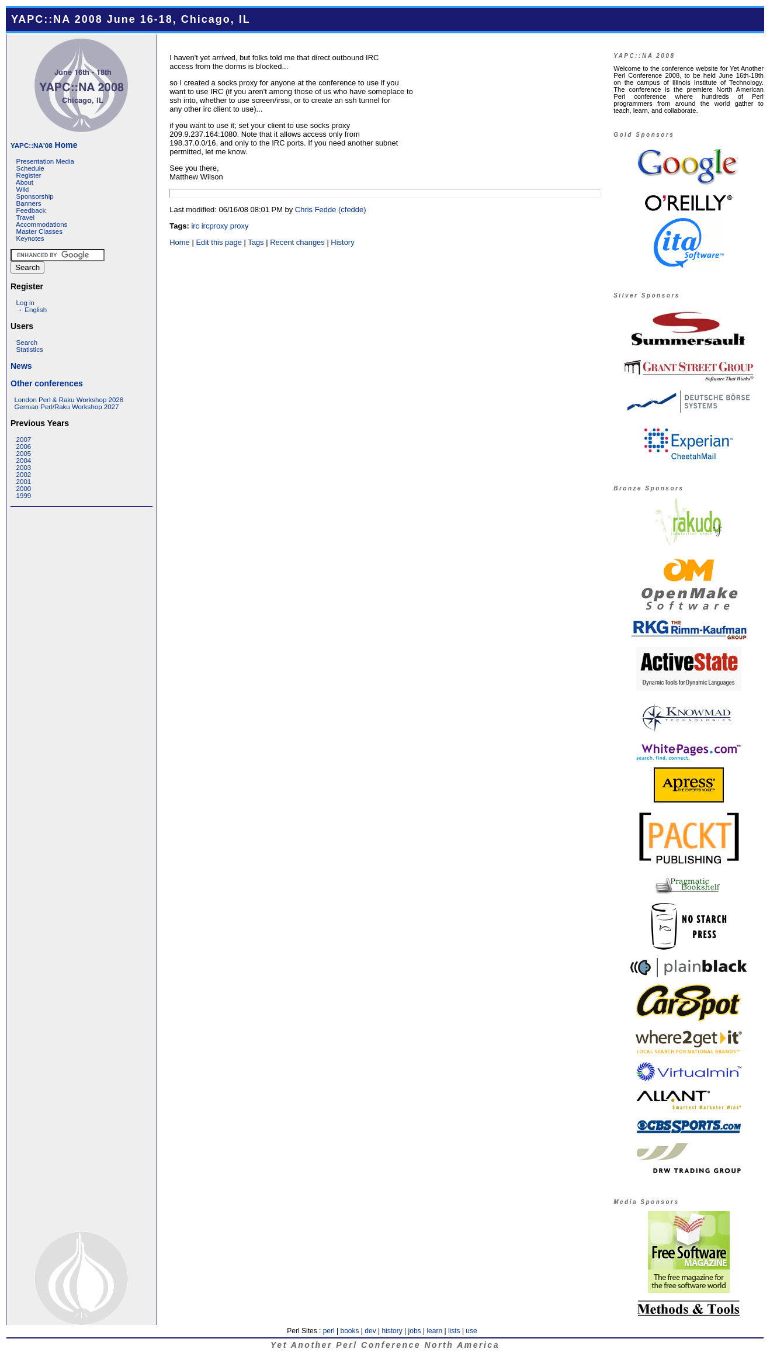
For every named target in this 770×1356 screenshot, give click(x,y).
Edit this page (219, 242)
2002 (24, 474)
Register (28, 175)
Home (44, 145)
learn (434, 1331)
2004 (24, 460)
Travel (25, 217)
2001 (24, 481)
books (349, 1331)
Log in (25, 302)
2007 (24, 439)
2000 (24, 488)
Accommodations (41, 224)
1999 (24, 495)
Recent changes (297, 242)
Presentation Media (45, 161)
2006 (24, 446)
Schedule (30, 168)
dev (370, 1331)
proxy (239, 226)
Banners (28, 203)
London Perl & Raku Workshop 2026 (68, 399)
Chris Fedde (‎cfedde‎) (330, 209)
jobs (414, 1331)
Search (27, 342)
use (471, 1331)
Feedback (31, 210)
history (391, 1331)
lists (454, 1331)
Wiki (22, 189)
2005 (24, 453)
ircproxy (215, 226)
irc (195, 226)
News (21, 366)
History (342, 242)
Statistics (29, 349)
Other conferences (47, 383)
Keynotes (30, 238)
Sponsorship (35, 196)
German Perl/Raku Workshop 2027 (66, 406)
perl (329, 1331)
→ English (31, 309)
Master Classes (39, 231)
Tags (255, 242)
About (24, 182)
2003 (24, 467)
